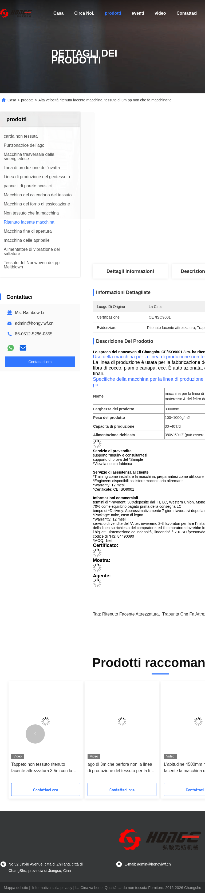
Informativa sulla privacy (52, 888)
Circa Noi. (84, 13)
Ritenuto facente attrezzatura (130, 614)
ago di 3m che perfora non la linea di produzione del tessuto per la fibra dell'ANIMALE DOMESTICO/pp (122, 768)
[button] (35, 734)
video (160, 13)
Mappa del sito (16, 888)
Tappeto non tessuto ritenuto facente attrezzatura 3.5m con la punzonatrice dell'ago (41, 768)
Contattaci (186, 13)
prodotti (113, 13)
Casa (58, 13)
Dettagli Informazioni (130, 271)
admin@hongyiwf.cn (34, 323)
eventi (138, 13)
